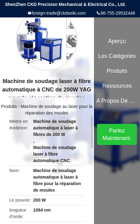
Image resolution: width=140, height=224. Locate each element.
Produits (9, 106)
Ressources (117, 86)
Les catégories (117, 56)
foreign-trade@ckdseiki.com (59, 13)
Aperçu (117, 41)
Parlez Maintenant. (117, 134)
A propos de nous (117, 101)
